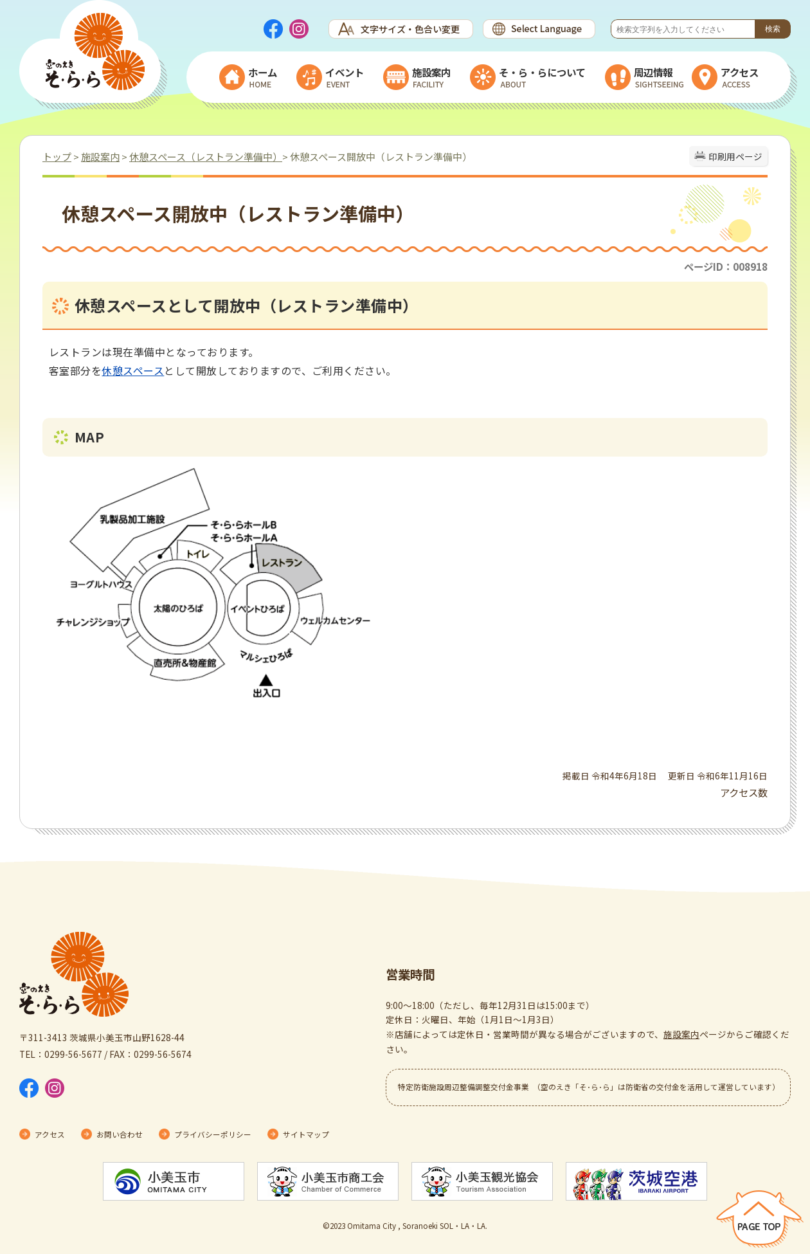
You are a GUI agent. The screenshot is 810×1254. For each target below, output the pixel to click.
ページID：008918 (726, 266)
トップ (56, 156)
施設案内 (100, 156)
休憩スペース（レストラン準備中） (205, 156)
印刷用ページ (735, 156)
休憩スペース (133, 370)
